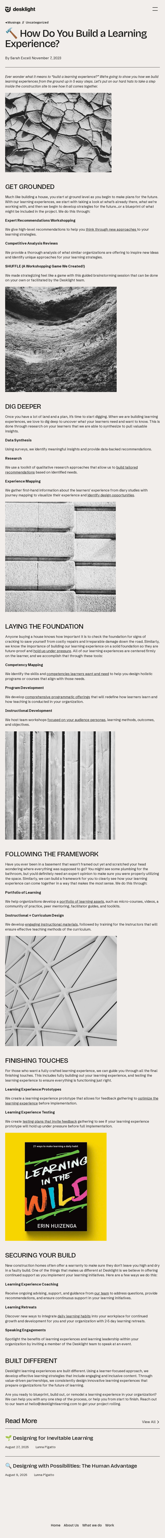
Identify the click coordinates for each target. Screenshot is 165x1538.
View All (151, 1422)
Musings (12, 22)
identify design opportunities (110, 495)
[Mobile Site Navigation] (155, 9)
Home (55, 1525)
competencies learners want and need (78, 674)
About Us (71, 1525)
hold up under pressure (52, 651)
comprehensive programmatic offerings (57, 697)
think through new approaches (111, 229)
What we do (92, 1525)
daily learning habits (74, 1316)
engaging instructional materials (51, 924)
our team (101, 1293)
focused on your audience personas (76, 720)
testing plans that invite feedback (50, 1121)
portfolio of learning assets (82, 901)
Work (109, 1525)
